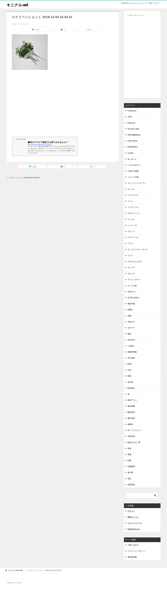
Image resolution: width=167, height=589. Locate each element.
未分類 (130, 382)
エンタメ (131, 189)
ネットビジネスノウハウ (138, 249)
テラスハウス (133, 237)
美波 (129, 448)
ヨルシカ (131, 273)
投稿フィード (133, 517)
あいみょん (132, 159)
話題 (129, 460)
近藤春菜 (131, 466)
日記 (129, 370)
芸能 (129, 454)
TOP (15, 570)
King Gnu (131, 123)
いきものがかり (134, 165)
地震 (129, 316)
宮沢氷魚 (131, 340)
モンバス (131, 267)
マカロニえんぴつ (135, 261)
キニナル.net (18, 4)
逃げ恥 (130, 472)
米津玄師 (131, 436)
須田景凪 (131, 485)
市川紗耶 (131, 358)
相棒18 (130, 424)
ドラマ (130, 243)
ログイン (131, 511)
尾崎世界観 (132, 352)
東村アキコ (132, 400)
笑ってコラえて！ (135, 430)
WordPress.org (134, 529)
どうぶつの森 (133, 177)
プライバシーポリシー (137, 551)
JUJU (130, 117)
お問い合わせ (133, 545)
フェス (130, 255)
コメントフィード (135, 523)
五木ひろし (132, 292)
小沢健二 (131, 346)
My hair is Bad (133, 129)
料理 (129, 364)
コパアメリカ (133, 207)
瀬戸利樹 (131, 418)
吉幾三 (130, 310)
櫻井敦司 (131, 412)
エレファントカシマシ (137, 183)
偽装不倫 (131, 304)
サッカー (131, 219)
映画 (129, 376)
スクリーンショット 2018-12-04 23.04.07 (24, 178)
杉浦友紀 (131, 388)
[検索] (142, 495)
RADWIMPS (133, 147)
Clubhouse (132, 111)
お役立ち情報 (133, 171)
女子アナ (131, 328)
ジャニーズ (132, 225)
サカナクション (134, 213)
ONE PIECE (133, 141)
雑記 (129, 479)
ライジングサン (134, 279)
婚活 (129, 334)
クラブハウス (133, 195)
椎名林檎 (131, 406)
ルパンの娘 (132, 286)
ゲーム (130, 201)
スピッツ (131, 231)
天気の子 (131, 322)
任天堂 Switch (133, 298)
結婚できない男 (134, 442)
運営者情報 (132, 557)
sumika (130, 153)
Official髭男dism (134, 135)
